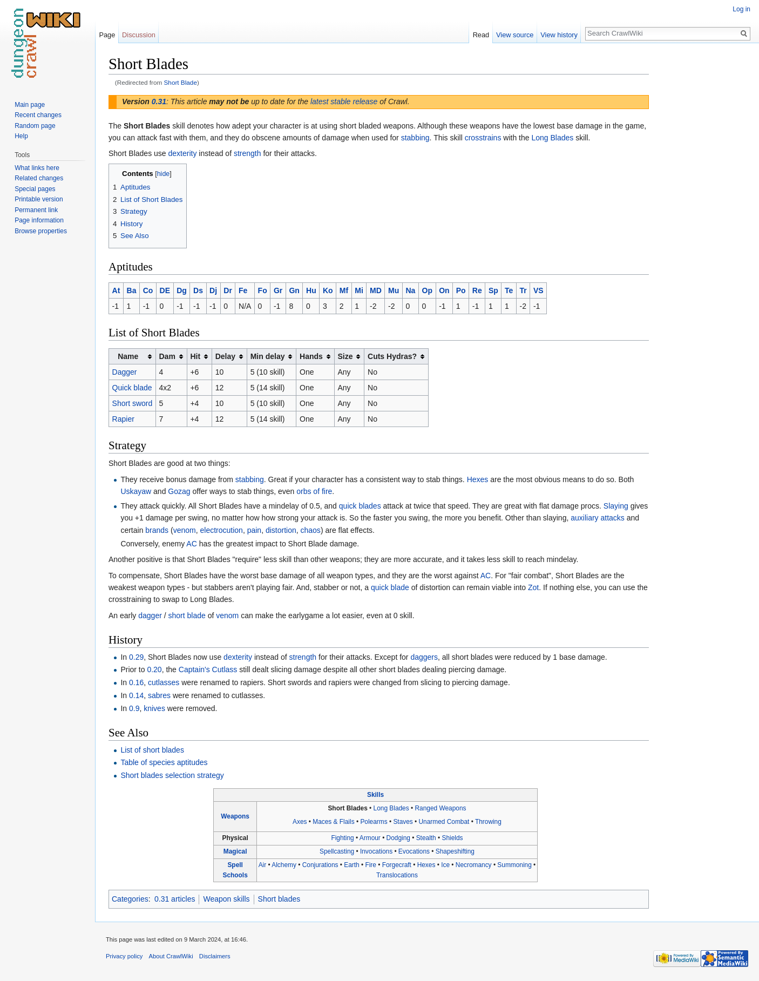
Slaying (616, 506)
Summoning (514, 865)
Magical (235, 851)
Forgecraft (396, 865)
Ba (132, 290)
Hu (311, 290)
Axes (300, 822)
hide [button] (163, 174)
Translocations (397, 875)
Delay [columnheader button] (225, 356)
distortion (281, 530)
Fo (262, 290)
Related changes (39, 178)
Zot (533, 587)
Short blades (279, 899)
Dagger (124, 372)
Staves (402, 822)
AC (191, 543)
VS (538, 290)
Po (461, 290)
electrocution (221, 530)
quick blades (360, 506)
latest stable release (344, 101)
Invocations (376, 851)
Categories (130, 899)
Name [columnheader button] (128, 356)
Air (263, 865)
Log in (741, 9)
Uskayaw (135, 491)
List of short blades (152, 750)
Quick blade (132, 387)
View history (559, 35)
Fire (370, 865)
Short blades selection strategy (171, 775)
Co (148, 290)
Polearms (373, 822)
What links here (37, 168)
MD (376, 290)
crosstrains (483, 137)
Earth (351, 865)
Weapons (235, 816)
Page (107, 35)
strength (247, 153)
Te (509, 290)
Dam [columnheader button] (167, 356)
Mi (359, 290)
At (116, 290)
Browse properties (41, 231)
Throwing (488, 822)
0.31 (159, 101)
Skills (375, 795)
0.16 (136, 682)
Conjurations (320, 865)
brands (156, 530)
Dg (182, 290)
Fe (243, 290)
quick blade (390, 587)
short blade (187, 615)
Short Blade (180, 82)
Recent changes (38, 115)
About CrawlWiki (171, 956)
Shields (452, 838)
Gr (278, 290)
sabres (159, 695)
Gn (294, 290)
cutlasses (163, 682)
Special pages (35, 189)
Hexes (478, 479)
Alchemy (284, 865)
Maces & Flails (333, 822)
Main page (30, 105)
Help (21, 136)
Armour (370, 838)
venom (184, 530)
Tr (523, 290)
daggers (424, 657)
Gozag (179, 491)
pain (254, 530)
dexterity (182, 153)
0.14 (136, 695)
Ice (445, 865)
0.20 (154, 669)
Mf (344, 290)
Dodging (398, 838)
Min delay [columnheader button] (267, 356)
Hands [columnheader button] (311, 356)
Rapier (123, 419)
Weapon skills (226, 899)
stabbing (415, 137)
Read (481, 35)
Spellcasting (337, 851)
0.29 (136, 657)
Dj (213, 290)
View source (514, 35)
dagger (150, 615)
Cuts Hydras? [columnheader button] (392, 356)
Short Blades (347, 808)
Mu (393, 290)
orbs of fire (314, 491)
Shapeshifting (455, 851)
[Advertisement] (703, 216)
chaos (311, 530)
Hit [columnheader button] (195, 356)
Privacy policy (124, 956)
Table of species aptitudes (163, 762)
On (444, 290)
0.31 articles (174, 899)
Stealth (426, 838)
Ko (328, 290)
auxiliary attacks (598, 517)
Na (410, 290)
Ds (198, 290)
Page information (39, 220)
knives (154, 708)
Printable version (39, 199)
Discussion (138, 35)
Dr (227, 290)
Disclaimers (215, 956)
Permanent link (36, 210)
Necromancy (474, 865)
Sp (493, 290)
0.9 (134, 708)
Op (427, 290)
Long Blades (552, 137)
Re (477, 290)
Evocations (414, 851)
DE (165, 290)
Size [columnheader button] (345, 356)
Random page (35, 126)
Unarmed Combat (444, 822)
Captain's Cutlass (208, 669)
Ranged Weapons (440, 808)
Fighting (342, 838)
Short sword (132, 403)
